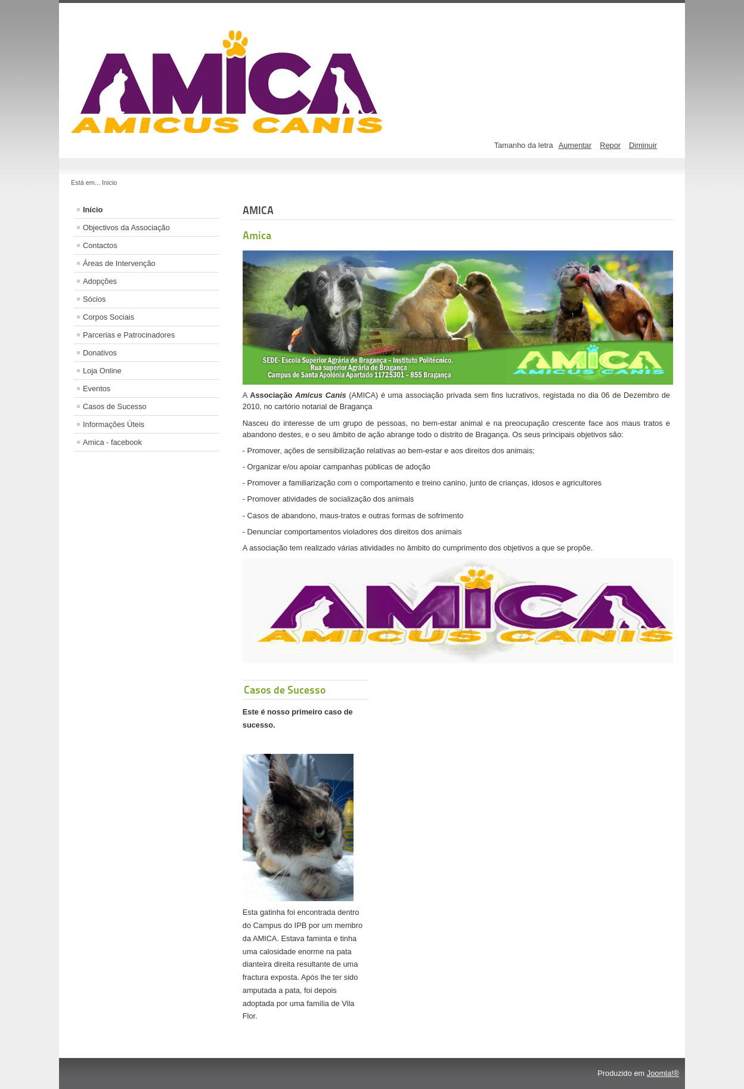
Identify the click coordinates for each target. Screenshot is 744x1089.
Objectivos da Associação (126, 227)
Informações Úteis (113, 424)
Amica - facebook (112, 442)
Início (93, 209)
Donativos (100, 352)
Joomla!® (663, 1073)
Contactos (100, 245)
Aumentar (575, 145)
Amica (257, 235)
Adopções (100, 281)
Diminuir (643, 145)
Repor (610, 145)
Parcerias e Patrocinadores (129, 334)
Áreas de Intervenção (119, 263)
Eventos (96, 388)
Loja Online (102, 370)
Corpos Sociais (108, 317)
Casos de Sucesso (115, 406)
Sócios (94, 299)
